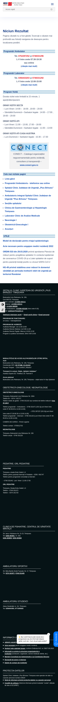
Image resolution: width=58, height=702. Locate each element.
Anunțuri (9, 229)
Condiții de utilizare (12, 683)
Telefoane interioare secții (12, 315)
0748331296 (38, 56)
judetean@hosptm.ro (15, 311)
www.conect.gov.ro (29, 165)
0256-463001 (10, 536)
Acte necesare (10, 645)
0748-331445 (19, 573)
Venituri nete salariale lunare (15, 648)
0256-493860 (17, 538)
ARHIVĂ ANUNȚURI (12, 642)
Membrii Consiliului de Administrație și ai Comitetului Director (27, 657)
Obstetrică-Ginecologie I (16, 225)
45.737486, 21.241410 (22, 365)
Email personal (44, 315)
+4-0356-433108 (21, 309)
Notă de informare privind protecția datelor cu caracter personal (28, 680)
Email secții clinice (30, 315)
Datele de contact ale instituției (16, 663)
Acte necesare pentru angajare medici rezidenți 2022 (28, 246)
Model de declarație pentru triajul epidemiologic (26, 241)
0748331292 (38, 78)
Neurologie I (10, 220)
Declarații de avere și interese (15, 660)
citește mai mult (29, 66)
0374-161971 (10, 573)
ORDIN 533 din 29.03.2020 (15, 252)
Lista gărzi (10, 179)
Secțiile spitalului (13, 203)
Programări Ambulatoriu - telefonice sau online (27, 183)
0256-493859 (7, 538)
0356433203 (24, 78)
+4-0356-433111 (20, 302)
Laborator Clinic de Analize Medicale (22, 216)
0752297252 (24, 56)
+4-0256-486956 (11, 306)
